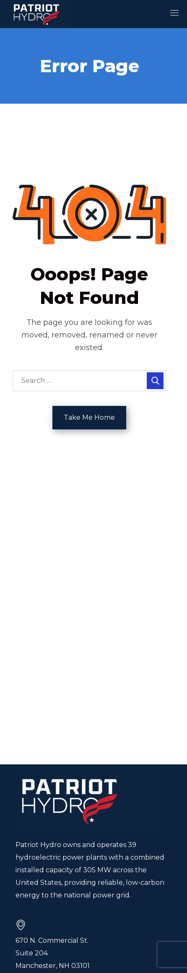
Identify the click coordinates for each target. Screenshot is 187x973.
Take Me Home (89, 417)
